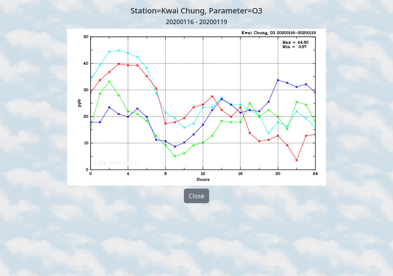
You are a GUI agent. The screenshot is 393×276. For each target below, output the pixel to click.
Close (197, 196)
